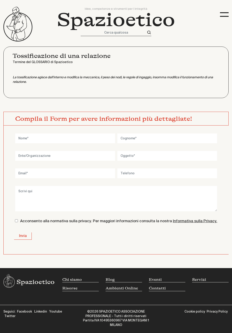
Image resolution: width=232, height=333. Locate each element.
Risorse (69, 288)
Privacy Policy (217, 311)
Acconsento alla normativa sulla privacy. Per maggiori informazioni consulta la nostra (118, 221)
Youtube (55, 311)
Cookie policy (194, 311)
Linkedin (40, 311)
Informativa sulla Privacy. (195, 221)
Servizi (199, 279)
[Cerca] (149, 32)
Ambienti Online (122, 288)
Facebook (24, 311)
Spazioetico (116, 20)
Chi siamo (72, 279)
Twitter (10, 316)
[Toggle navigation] (224, 14)
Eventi (155, 279)
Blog (110, 279)
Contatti (157, 288)
